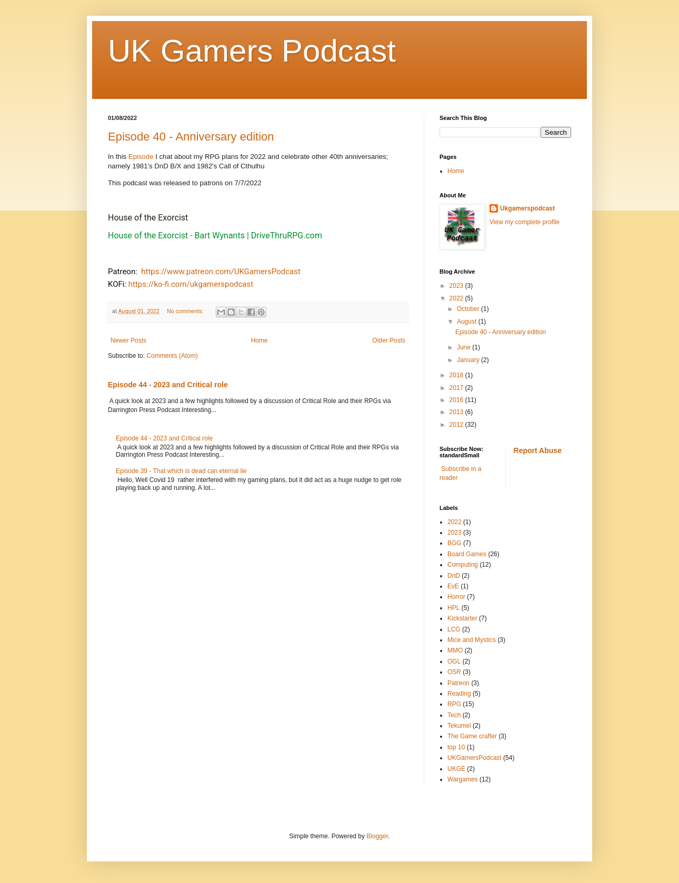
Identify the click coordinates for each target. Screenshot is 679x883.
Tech (454, 715)
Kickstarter (462, 618)
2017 (457, 388)
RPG (454, 704)
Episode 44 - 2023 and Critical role (168, 384)
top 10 (456, 747)
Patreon (458, 683)
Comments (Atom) (171, 355)
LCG (454, 629)
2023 (457, 285)
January (469, 360)
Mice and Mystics (471, 640)
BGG (454, 543)
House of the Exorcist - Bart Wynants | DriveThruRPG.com (215, 235)
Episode (141, 156)
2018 (457, 375)
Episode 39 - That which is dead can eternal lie (181, 471)
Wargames (462, 779)
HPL (453, 607)
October (469, 309)
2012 (457, 424)
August (467, 321)
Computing (462, 564)
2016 (457, 400)
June (464, 347)
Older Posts (388, 340)
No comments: (186, 311)
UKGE (456, 768)
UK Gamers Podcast (252, 50)
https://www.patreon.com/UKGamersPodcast (221, 271)
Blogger (377, 836)
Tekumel (459, 725)
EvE (453, 586)
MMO (455, 650)
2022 (457, 298)
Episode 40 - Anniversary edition (191, 136)
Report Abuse (538, 450)
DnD (453, 575)
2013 (457, 412)
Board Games (466, 554)
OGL (454, 661)
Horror (456, 596)
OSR (454, 672)
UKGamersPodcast (474, 757)
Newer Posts (128, 340)
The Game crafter (472, 736)
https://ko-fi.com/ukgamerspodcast (190, 284)
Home (259, 340)
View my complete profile (525, 222)
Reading (459, 693)
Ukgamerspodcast (527, 208)
